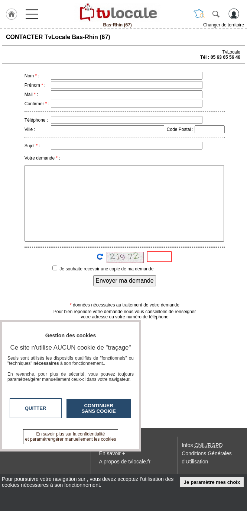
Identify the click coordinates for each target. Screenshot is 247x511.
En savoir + (112, 453)
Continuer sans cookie (99, 408)
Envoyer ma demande (124, 280)
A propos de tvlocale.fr (125, 462)
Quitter (35, 408)
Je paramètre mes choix (212, 482)
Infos (202, 445)
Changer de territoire (223, 25)
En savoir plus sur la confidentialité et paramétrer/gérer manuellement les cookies (70, 436)
